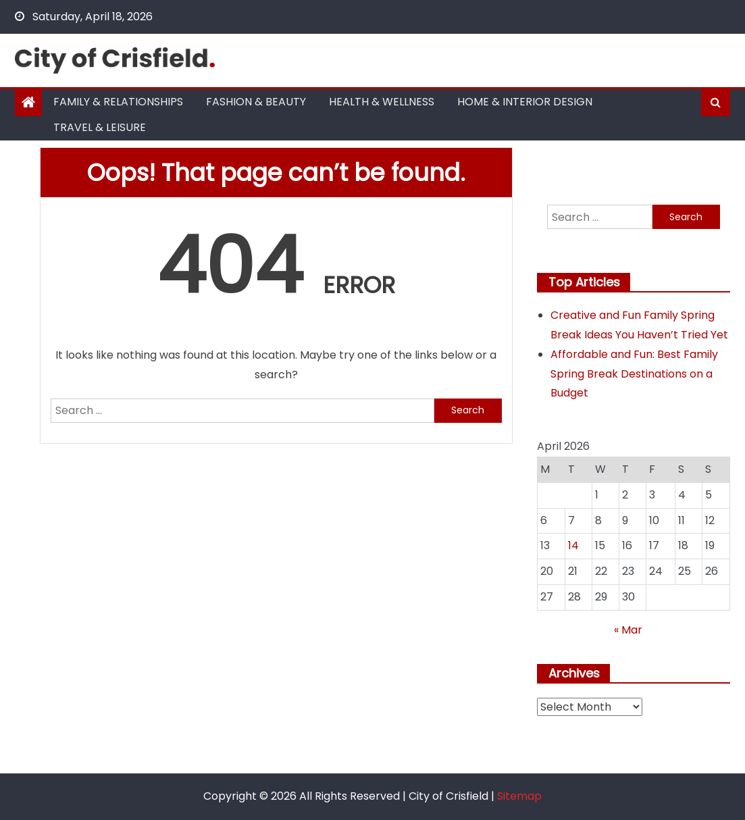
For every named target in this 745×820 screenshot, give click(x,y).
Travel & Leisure (99, 127)
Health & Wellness (381, 101)
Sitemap (519, 796)
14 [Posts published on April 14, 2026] (573, 545)
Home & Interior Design (524, 101)
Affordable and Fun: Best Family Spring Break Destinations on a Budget (634, 374)
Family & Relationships (118, 101)
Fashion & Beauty (256, 101)
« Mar (628, 630)
